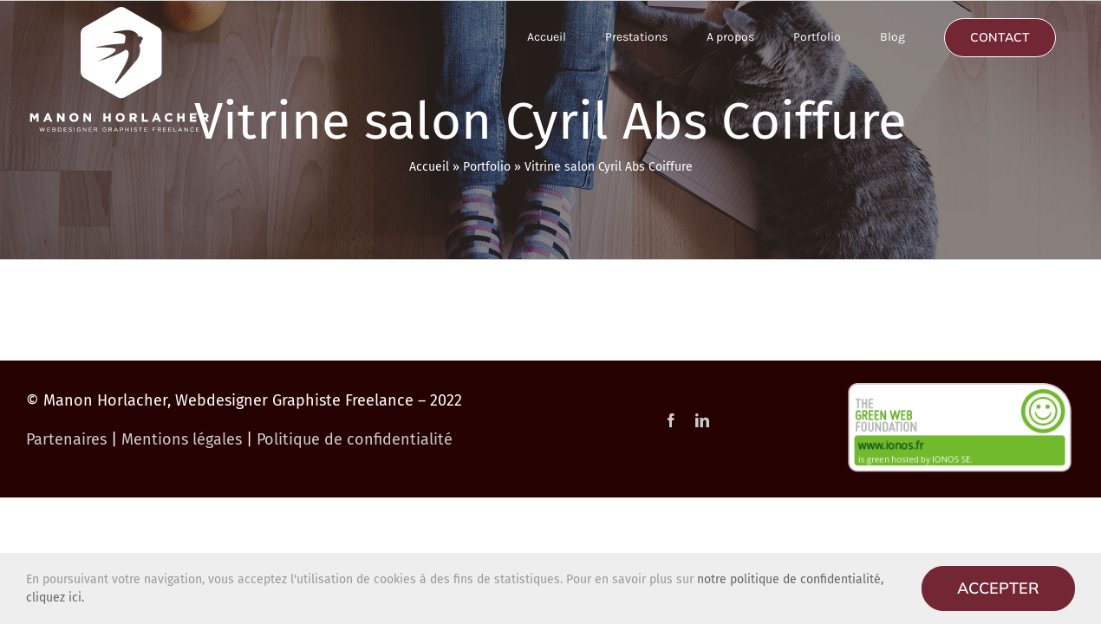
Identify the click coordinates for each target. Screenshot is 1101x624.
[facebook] (671, 420)
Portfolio (487, 166)
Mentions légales (181, 439)
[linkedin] (702, 420)
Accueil (429, 166)
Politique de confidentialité (355, 439)
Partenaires (66, 439)
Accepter (998, 588)
